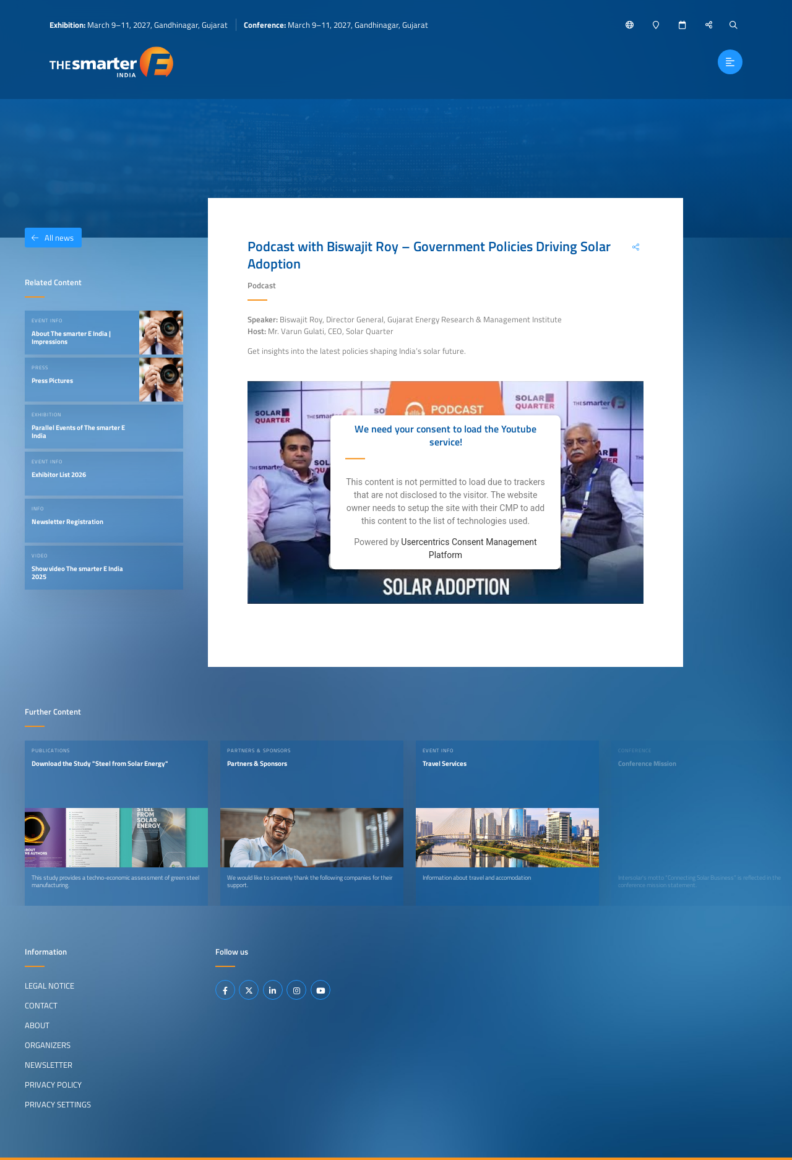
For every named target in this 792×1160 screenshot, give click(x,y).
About (37, 1025)
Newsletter (48, 1065)
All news (49, 237)
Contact (41, 1005)
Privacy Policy (53, 1084)
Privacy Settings (58, 1104)
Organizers (48, 1045)
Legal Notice (49, 985)
